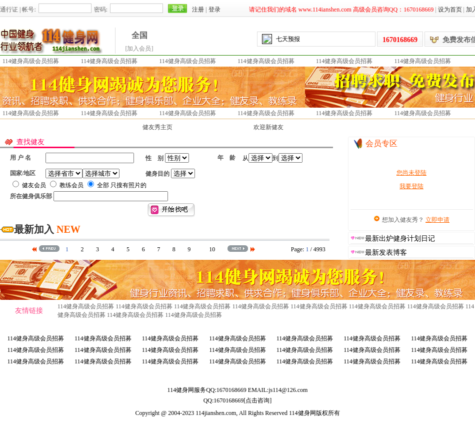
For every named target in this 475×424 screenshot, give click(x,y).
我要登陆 (412, 186)
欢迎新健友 (269, 127)
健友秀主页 (157, 127)
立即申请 (438, 219)
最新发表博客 (386, 252)
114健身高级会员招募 (31, 61)
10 (212, 249)
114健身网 (181, 389)
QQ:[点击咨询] (238, 400)
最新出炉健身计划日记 (400, 238)
